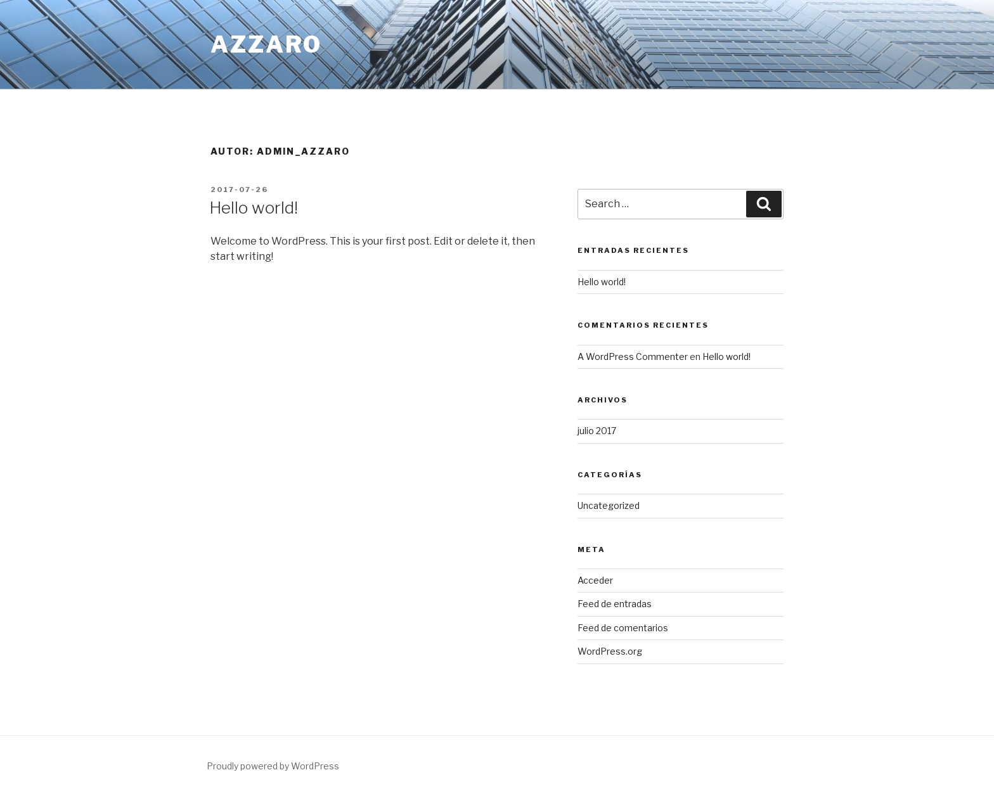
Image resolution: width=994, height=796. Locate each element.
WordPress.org (610, 651)
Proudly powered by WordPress (273, 766)
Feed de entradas (615, 603)
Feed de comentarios (623, 627)
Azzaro (266, 44)
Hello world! (253, 207)
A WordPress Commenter (633, 356)
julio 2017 (597, 430)
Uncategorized (609, 505)
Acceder (595, 580)
